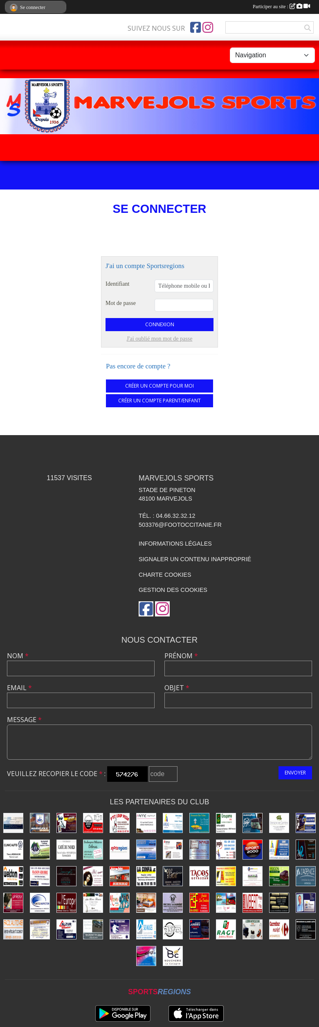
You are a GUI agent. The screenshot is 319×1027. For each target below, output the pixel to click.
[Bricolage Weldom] (13, 876)
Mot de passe (121, 303)
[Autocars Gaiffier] (253, 823)
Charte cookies (165, 574)
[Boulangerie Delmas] (93, 850)
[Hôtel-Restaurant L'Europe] (66, 903)
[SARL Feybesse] (120, 929)
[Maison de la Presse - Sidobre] (40, 876)
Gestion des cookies (173, 590)
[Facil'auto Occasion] (13, 929)
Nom (18, 655)
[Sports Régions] (120, 850)
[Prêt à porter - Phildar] (13, 903)
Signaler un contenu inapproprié (195, 559)
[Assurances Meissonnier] (306, 903)
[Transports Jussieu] (199, 929)
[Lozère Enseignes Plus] (306, 850)
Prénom (181, 655)
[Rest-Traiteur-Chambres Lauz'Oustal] (40, 850)
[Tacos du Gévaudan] (199, 876)
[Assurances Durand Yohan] (173, 823)
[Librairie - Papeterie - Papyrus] (199, 850)
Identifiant (117, 284)
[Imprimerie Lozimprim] (120, 903)
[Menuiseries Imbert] (253, 903)
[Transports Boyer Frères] (173, 929)
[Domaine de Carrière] (279, 823)
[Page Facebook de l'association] (195, 27)
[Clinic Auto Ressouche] (13, 850)
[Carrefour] (279, 929)
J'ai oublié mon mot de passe (160, 339)
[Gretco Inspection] (40, 903)
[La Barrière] (173, 903)
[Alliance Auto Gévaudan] (306, 929)
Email (19, 687)
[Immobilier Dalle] (306, 876)
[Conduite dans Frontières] (199, 903)
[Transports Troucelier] (226, 903)
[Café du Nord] (66, 850)
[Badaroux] (146, 850)
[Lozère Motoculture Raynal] (253, 929)
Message (24, 719)
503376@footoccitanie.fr (180, 524)
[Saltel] (13, 823)
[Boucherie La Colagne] (173, 956)
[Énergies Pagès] (226, 850)
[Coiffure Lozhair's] (146, 956)
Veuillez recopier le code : (56, 773)
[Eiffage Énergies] (173, 850)
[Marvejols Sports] (40, 823)
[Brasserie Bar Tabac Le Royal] (199, 823)
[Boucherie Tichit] (173, 876)
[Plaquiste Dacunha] (146, 876)
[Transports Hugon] (279, 876)
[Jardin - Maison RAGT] (226, 929)
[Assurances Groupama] (226, 823)
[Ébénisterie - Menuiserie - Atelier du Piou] (66, 823)
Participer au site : (281, 6)
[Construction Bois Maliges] (146, 929)
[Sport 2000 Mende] (93, 823)
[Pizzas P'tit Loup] (120, 823)
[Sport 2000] (253, 850)
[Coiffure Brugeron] (279, 903)
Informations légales (175, 543)
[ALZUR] (66, 929)
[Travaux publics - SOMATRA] (226, 876)
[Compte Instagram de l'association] (207, 27)
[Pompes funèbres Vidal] (93, 929)
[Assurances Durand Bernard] (279, 850)
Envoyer (295, 772)
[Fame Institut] (146, 823)
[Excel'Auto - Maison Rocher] (40, 929)
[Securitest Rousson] (253, 876)
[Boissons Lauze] (306, 823)
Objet (176, 687)
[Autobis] (120, 876)
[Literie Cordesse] (146, 903)
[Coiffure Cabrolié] (93, 876)
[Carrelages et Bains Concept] (66, 876)
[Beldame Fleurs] (93, 903)
